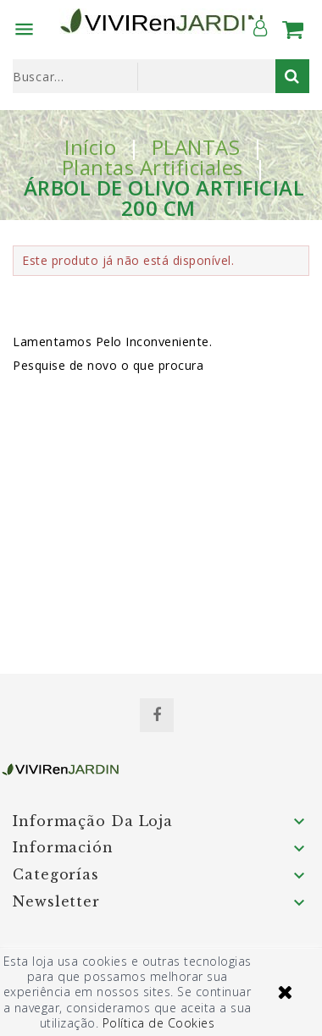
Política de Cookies (159, 1023)
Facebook (157, 715)
